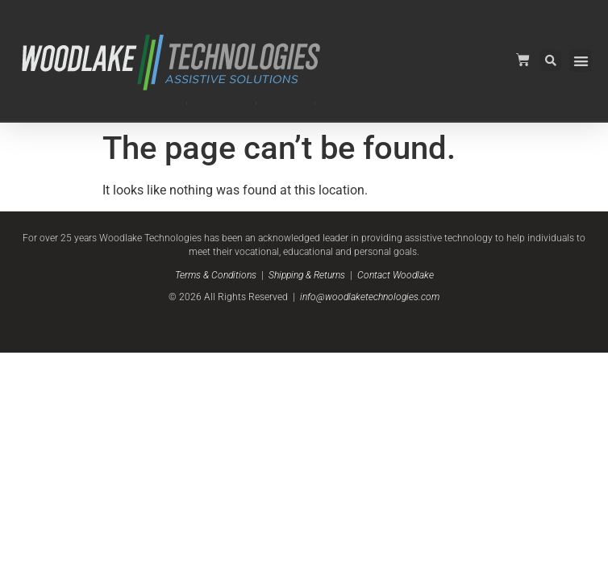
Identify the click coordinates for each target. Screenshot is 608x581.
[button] (581, 61)
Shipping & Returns (307, 275)
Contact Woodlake (395, 275)
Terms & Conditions (215, 275)
